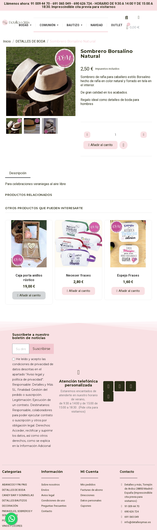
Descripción (17, 173)
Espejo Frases (128, 275)
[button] (9, 81)
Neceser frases (78, 275)
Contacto (127, 472)
